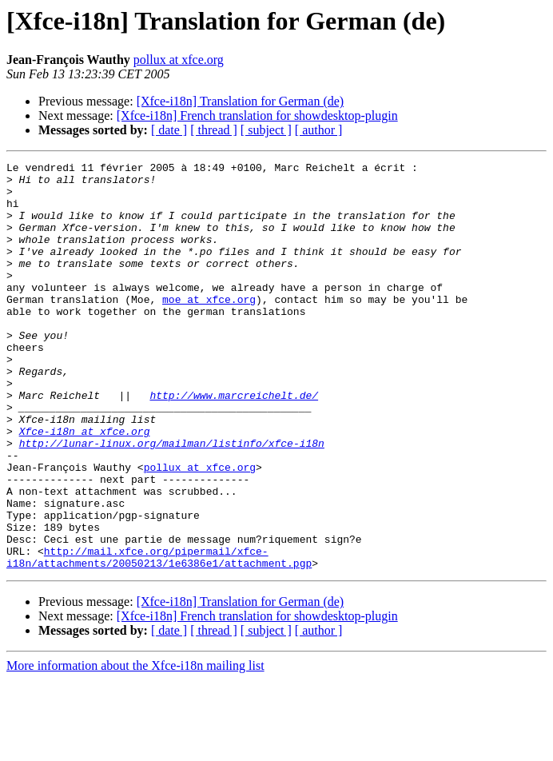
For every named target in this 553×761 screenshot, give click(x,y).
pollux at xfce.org (178, 59)
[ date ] (169, 130)
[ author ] (319, 130)
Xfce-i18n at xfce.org (84, 486)
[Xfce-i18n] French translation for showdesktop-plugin (257, 115)
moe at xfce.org (209, 328)
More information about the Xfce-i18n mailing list (135, 747)
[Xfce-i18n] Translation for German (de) (240, 101)
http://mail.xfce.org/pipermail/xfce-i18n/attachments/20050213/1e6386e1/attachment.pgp (159, 637)
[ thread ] (213, 130)
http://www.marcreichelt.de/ (233, 443)
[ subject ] (266, 130)
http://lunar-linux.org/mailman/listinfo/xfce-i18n (171, 500)
